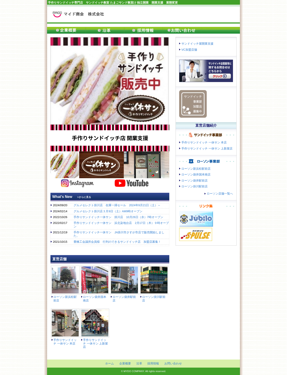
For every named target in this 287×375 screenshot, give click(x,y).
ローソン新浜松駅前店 (196, 168)
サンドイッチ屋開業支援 (197, 43)
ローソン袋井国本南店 (196, 174)
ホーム (109, 363)
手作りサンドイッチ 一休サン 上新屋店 (95, 343)
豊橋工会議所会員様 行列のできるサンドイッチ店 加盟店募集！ (117, 241)
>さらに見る (84, 197)
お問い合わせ (182, 30)
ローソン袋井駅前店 (194, 180)
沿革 (105, 30)
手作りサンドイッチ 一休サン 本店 (65, 341)
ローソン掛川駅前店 (194, 186)
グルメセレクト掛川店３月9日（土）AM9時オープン (108, 211)
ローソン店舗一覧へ (220, 193)
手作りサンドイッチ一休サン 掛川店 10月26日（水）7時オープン (118, 217)
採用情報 (143, 30)
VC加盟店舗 (189, 49)
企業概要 (66, 30)
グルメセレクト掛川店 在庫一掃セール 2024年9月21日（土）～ (117, 205)
